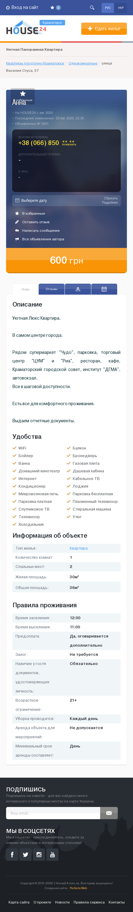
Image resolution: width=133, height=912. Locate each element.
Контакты (117, 902)
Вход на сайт (22, 7)
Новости (62, 902)
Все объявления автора (39, 239)
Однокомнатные (82, 63)
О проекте (42, 902)
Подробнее (110, 202)
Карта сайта (19, 902)
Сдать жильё (104, 28)
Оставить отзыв (32, 222)
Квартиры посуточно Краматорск (35, 63)
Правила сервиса (89, 902)
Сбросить (111, 198)
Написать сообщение (37, 230)
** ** (69, 144)
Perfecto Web (78, 888)
